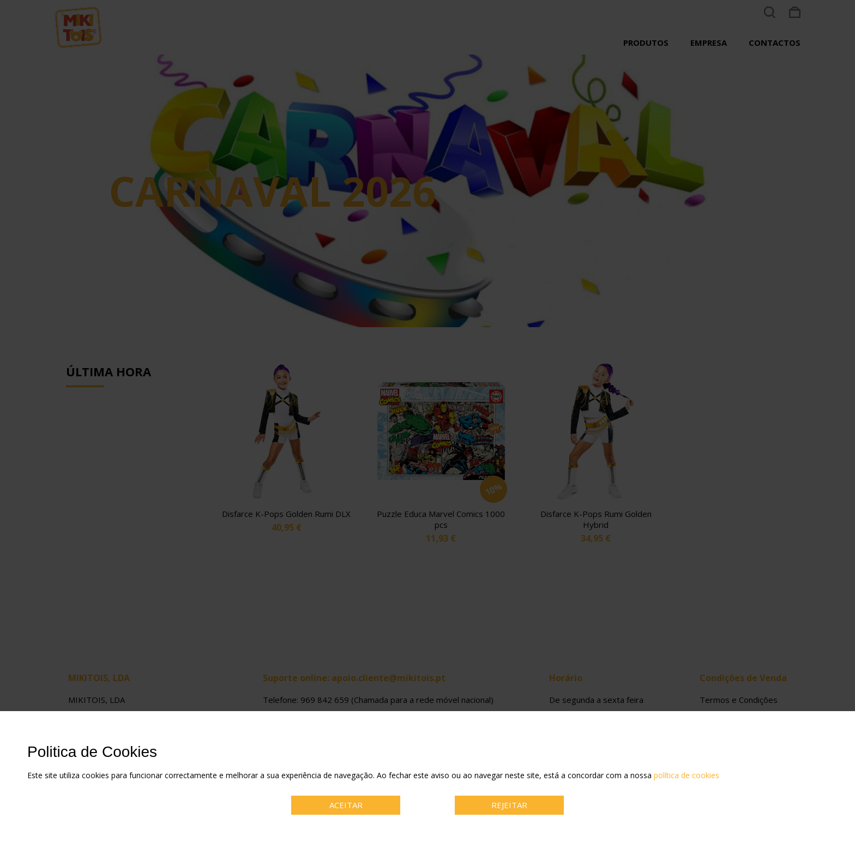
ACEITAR (346, 804)
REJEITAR (509, 804)
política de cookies (686, 775)
